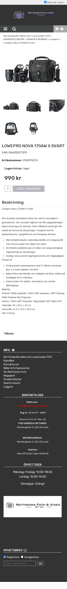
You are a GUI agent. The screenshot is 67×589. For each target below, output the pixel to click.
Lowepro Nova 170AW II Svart (19, 42)
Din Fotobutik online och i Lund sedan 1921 (27, 36)
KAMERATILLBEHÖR (14, 39)
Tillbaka (9, 333)
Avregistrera (31, 557)
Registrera (13, 557)
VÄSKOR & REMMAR (36, 39)
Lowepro (54, 39)
